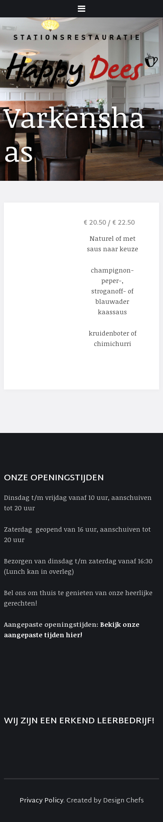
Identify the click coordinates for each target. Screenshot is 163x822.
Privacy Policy (41, 801)
